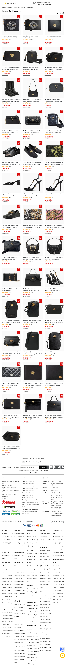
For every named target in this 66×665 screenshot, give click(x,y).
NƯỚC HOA (30, 550)
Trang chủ (4, 7)
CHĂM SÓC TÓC (31, 602)
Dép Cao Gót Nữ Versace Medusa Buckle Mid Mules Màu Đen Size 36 (11, 195)
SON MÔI (42, 530)
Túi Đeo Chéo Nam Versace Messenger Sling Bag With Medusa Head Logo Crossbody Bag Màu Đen (32, 69)
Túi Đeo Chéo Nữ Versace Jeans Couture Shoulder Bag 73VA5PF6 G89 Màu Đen (32, 227)
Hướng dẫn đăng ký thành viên (30, 504)
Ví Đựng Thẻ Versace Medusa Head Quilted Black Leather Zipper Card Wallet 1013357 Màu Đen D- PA (11, 384)
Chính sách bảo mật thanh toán (30, 493)
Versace (10, 7)
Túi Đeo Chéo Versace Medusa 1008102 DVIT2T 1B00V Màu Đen (11, 353)
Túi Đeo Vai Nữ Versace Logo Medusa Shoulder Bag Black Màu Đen (54, 321)
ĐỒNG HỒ (17, 601)
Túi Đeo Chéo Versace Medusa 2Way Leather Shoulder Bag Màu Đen (54, 69)
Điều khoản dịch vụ (27, 497)
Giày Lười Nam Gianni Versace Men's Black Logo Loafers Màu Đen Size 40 (32, 163)
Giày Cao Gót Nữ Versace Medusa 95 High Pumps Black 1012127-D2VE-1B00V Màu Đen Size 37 (54, 290)
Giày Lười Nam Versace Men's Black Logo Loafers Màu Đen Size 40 (11, 163)
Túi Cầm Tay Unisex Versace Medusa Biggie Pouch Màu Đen (11, 416)
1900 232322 (47, 4)
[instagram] (51, 467)
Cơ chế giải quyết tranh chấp (30, 500)
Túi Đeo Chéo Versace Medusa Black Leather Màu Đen (32, 321)
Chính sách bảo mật (27, 495)
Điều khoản (18, 521)
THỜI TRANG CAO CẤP (6, 564)
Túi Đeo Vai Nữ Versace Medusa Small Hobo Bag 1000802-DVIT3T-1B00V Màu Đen (32, 100)
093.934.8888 (46, 2)
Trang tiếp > (39, 462)
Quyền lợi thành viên (27, 506)
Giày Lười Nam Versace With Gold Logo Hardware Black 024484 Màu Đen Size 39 (10, 227)
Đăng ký (43, 467)
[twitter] (58, 467)
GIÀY (41, 592)
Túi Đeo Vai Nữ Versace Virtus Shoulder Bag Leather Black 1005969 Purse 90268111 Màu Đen (10, 132)
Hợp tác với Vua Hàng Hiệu (9, 487)
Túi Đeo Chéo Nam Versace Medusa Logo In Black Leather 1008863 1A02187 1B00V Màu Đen (53, 353)
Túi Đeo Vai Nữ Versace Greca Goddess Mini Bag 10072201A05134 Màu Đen (10, 290)
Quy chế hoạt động (7, 485)
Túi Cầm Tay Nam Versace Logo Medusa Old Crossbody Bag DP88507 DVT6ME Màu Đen (11, 69)
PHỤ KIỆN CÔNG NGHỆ (31, 532)
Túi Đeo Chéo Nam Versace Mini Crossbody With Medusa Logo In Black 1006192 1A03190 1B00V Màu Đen (11, 321)
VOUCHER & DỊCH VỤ (19, 564)
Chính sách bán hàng (28, 481)
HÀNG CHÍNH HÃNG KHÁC (58, 561)
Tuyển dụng (5, 496)
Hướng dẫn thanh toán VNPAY (10, 494)
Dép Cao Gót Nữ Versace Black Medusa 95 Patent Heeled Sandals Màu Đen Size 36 (54, 195)
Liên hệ (4, 499)
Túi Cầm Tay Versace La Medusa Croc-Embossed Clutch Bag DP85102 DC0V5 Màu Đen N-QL (32, 416)
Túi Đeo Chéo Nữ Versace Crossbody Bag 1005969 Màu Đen (53, 100)
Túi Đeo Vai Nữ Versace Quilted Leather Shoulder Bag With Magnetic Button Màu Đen (32, 132)
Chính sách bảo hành (28, 483)
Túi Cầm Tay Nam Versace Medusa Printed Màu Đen (30, 37)
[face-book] (47, 467)
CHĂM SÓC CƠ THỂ (20, 647)
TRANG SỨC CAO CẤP (57, 532)
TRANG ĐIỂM (43, 547)
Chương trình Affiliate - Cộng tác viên (10, 491)
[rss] (62, 467)
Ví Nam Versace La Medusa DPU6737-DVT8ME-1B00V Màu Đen (54, 37)
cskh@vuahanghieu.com (57, 493)
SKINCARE (17, 530)
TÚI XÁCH (4, 530)
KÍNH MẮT (30, 585)
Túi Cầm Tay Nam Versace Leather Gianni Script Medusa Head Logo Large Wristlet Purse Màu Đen (11, 37)
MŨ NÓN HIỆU (18, 621)
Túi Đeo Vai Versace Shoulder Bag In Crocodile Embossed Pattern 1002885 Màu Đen (53, 132)
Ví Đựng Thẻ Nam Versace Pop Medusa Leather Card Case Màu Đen (54, 163)
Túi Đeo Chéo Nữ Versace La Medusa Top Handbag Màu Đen (54, 416)
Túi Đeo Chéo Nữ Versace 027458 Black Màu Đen (9, 258)
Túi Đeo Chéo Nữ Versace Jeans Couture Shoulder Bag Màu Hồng (54, 226)
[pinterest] (55, 467)
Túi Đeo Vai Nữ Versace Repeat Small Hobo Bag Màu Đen (54, 258)
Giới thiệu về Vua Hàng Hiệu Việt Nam (10, 482)
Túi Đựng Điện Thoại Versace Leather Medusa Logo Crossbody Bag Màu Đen (32, 353)
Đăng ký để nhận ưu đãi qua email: (10, 467)
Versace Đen (16, 7)
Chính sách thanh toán (28, 490)
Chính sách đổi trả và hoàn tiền (30, 488)
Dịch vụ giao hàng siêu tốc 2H (30, 502)
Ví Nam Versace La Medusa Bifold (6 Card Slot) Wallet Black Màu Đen (33, 384)
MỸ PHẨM (29, 630)
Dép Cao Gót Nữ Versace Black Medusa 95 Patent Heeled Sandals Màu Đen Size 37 (32, 195)
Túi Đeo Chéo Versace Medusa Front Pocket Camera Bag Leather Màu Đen (11, 448)
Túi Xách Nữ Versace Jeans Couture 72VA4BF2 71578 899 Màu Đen (32, 258)
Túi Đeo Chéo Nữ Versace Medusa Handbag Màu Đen (31, 289)
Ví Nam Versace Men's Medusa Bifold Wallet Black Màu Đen (54, 384)
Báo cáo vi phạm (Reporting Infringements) (29, 512)
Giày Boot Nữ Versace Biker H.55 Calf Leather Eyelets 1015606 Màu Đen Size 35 (11, 100)
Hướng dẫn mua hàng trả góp (30, 509)
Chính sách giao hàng (28, 486)
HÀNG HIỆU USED (32, 625)
